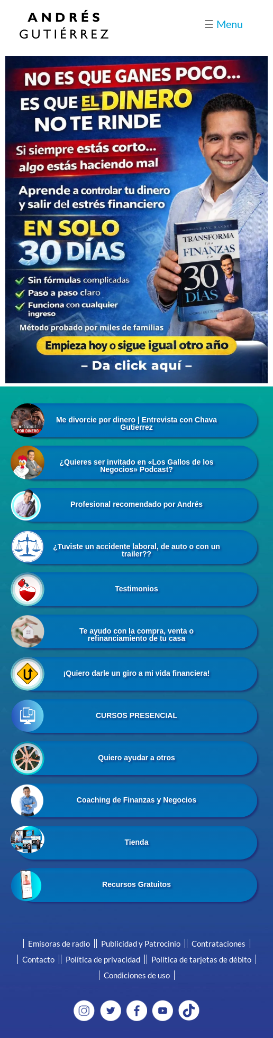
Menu (223, 23)
